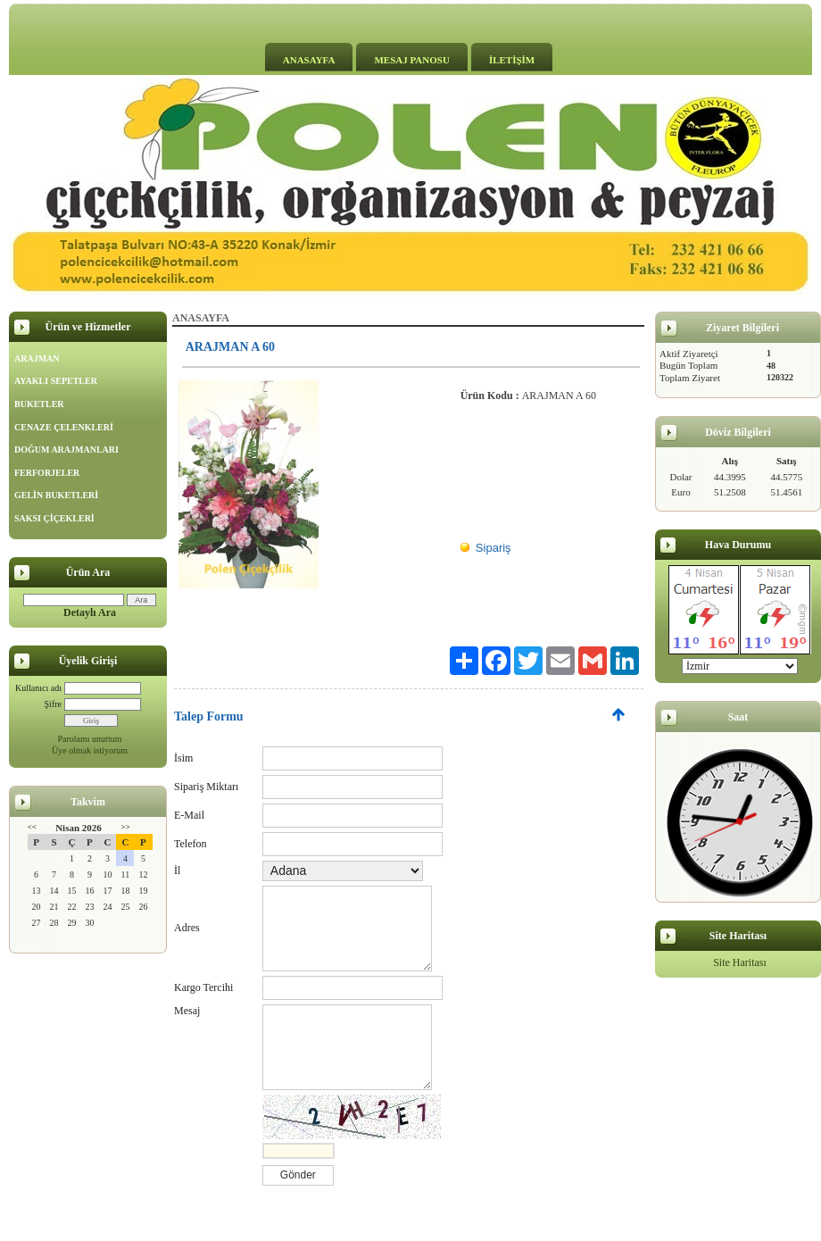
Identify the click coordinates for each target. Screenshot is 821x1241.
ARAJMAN (37, 358)
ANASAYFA (309, 59)
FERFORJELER (46, 473)
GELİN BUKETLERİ (56, 495)
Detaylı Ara (89, 612)
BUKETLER (39, 404)
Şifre (53, 704)
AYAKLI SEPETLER (55, 381)
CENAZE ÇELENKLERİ (63, 427)
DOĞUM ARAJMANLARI (66, 449)
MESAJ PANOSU (411, 59)
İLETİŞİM (512, 59)
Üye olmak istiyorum (90, 750)
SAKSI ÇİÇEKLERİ (54, 518)
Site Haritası (740, 962)
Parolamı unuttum (90, 739)
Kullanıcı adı (38, 688)
